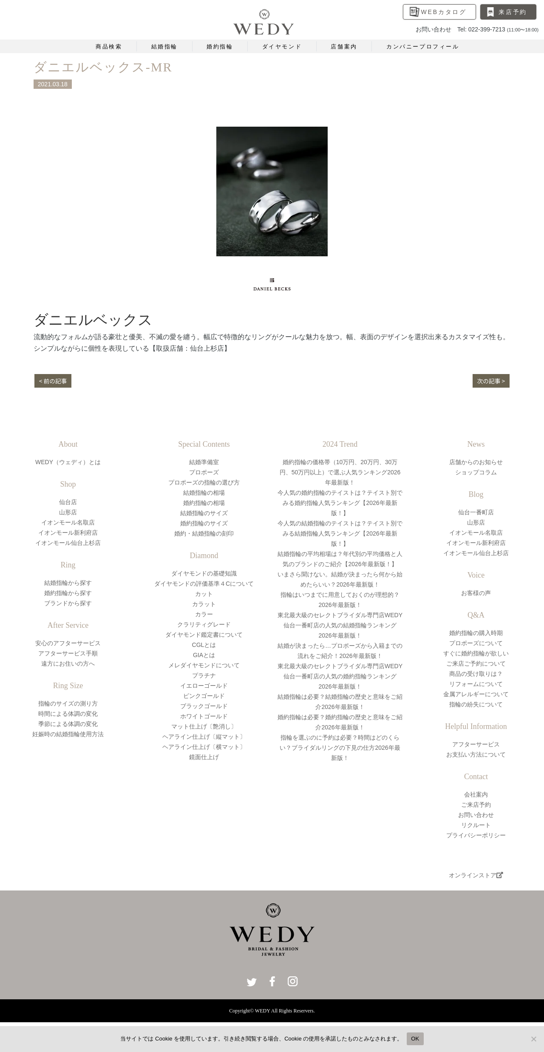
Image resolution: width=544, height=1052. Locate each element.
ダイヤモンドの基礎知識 (204, 573)
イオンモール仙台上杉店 (68, 542)
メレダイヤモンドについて (204, 665)
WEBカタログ (444, 12)
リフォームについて (476, 684)
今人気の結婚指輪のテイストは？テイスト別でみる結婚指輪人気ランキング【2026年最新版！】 (340, 533)
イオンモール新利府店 (68, 532)
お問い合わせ (476, 814)
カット (204, 593)
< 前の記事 (53, 381)
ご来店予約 (476, 804)
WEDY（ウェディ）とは (68, 462)
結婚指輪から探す (68, 582)
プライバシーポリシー (476, 835)
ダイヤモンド (282, 46)
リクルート (476, 825)
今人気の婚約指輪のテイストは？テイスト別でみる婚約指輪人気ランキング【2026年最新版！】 (340, 502)
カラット (204, 604)
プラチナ (204, 675)
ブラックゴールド (204, 706)
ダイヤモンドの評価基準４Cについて (204, 583)
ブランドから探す (68, 603)
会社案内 (476, 794)
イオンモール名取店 (68, 522)
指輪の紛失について (476, 704)
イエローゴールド (204, 685)
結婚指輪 (164, 46)
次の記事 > (490, 381)
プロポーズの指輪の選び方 (204, 482)
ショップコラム (476, 472)
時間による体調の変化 (68, 713)
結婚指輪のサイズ (204, 513)
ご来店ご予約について (476, 663)
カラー (204, 614)
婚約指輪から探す (68, 593)
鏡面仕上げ (204, 757)
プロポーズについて (476, 643)
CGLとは (204, 644)
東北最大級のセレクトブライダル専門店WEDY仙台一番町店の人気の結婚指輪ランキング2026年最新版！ (340, 625)
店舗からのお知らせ (476, 462)
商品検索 (109, 46)
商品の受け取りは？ (476, 673)
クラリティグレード (204, 624)
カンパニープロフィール (422, 46)
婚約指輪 (220, 46)
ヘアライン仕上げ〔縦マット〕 (204, 736)
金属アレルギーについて (476, 694)
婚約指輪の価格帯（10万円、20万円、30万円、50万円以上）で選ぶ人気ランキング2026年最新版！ (340, 472)
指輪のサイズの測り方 (68, 703)
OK (415, 1038)
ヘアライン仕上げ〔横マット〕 (204, 746)
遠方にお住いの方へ (68, 663)
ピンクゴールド (204, 695)
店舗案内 (344, 46)
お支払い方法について (476, 754)
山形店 (68, 512)
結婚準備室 (204, 462)
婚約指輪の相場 (204, 502)
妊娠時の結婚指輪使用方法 (68, 734)
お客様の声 (476, 593)
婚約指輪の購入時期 (476, 632)
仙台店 (68, 502)
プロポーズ (204, 472)
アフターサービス (476, 744)
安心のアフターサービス (68, 643)
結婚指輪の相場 (204, 492)
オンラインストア (476, 875)
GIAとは (204, 655)
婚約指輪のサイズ (204, 523)
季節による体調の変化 (68, 723)
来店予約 (513, 12)
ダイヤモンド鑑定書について (204, 634)
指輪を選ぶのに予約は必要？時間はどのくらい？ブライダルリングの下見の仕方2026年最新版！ (340, 747)
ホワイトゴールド (204, 716)
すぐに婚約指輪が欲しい (476, 653)
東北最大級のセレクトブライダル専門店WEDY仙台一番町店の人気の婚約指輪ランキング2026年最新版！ (340, 676)
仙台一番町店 (476, 512)
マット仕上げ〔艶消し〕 (204, 726)
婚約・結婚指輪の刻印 (204, 533)
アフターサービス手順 (68, 653)
